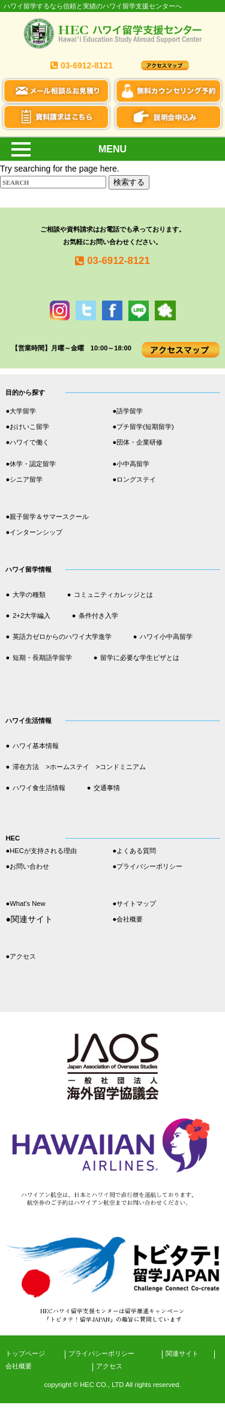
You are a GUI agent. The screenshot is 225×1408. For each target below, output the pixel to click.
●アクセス (20, 956)
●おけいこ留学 (27, 426)
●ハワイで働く (27, 442)
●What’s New (25, 903)
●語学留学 (128, 411)
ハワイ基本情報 (36, 745)
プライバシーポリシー (101, 1353)
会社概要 (18, 1366)
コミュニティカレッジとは (113, 594)
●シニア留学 (24, 479)
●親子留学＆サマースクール (47, 516)
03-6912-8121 (118, 260)
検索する (129, 182)
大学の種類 (29, 594)
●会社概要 (128, 919)
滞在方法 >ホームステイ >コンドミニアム (79, 766)
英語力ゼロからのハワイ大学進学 (62, 636)
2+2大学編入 (31, 615)
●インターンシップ (33, 532)
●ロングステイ (135, 479)
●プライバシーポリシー (148, 866)
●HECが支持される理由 (40, 850)
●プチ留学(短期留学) (143, 426)
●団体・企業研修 (138, 442)
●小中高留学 (131, 463)
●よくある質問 (138, 850)
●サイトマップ (135, 903)
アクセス (109, 1366)
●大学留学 (20, 411)
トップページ (25, 1353)
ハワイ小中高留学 (166, 636)
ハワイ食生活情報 (39, 787)
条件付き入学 (98, 615)
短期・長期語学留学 (42, 657)
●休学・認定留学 (30, 463)
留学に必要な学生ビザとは (139, 657)
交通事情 (107, 787)
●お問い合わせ (27, 866)
